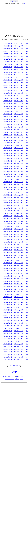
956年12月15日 (18, 56)
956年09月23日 (7, 129)
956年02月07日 (18, 328)
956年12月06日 (18, 64)
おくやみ (13, 376)
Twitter (21, 379)
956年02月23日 (7, 315)
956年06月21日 (18, 210)
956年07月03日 (18, 200)
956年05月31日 (18, 229)
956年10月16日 (18, 108)
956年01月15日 (7, 349)
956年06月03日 (18, 226)
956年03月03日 (7, 307)
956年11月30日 (18, 69)
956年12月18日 (18, 54)
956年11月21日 (18, 77)
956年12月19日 (7, 54)
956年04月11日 (7, 273)
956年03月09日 (7, 302)
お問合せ (17, 379)
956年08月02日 (18, 174)
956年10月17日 (7, 108)
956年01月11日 (18, 352)
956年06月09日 (18, 221)
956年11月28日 (7, 72)
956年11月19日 (7, 80)
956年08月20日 (18, 158)
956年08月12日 (7, 166)
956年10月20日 (7, 106)
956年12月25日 (7, 48)
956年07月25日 (7, 182)
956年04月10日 (18, 273)
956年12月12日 (18, 59)
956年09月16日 (18, 135)
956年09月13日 (18, 137)
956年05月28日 (18, 231)
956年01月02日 (18, 359)
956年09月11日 (7, 140)
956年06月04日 (7, 226)
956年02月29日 (7, 310)
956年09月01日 (18, 148)
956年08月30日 (7, 150)
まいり (14, 1)
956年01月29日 (18, 336)
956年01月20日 (18, 344)
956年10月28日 (18, 98)
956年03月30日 (7, 284)
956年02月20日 (7, 318)
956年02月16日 (18, 320)
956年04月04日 (18, 278)
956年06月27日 (18, 205)
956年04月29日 (7, 257)
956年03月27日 (7, 286)
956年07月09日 (18, 195)
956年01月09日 (7, 354)
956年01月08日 (18, 354)
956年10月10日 (18, 114)
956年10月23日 (7, 103)
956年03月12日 (7, 299)
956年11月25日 (7, 75)
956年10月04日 (18, 119)
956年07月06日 (18, 197)
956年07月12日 (18, 192)
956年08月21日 (7, 158)
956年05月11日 (7, 247)
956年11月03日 (18, 93)
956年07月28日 (7, 179)
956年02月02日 (7, 333)
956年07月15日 (18, 190)
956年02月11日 (7, 325)
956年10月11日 (7, 114)
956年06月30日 (18, 203)
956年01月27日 (7, 339)
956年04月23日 (7, 263)
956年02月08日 (7, 328)
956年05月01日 (18, 255)
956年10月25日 (18, 101)
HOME (14, 372)
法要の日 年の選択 (14, 366)
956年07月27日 (18, 179)
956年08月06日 (7, 171)
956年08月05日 (18, 171)
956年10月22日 (18, 103)
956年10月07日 (18, 116)
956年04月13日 (18, 271)
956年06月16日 (7, 216)
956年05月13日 (18, 244)
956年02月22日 (18, 315)
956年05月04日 (18, 252)
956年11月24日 (18, 75)
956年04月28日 (18, 257)
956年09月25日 (18, 127)
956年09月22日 (18, 129)
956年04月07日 (18, 276)
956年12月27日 (18, 46)
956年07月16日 (7, 190)
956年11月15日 (18, 82)
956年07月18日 (18, 187)
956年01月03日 (7, 359)
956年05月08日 (7, 250)
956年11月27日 (18, 72)
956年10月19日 (18, 106)
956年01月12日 (7, 352)
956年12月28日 (7, 46)
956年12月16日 (7, 56)
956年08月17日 (18, 161)
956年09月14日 (7, 137)
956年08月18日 (7, 161)
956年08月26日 (18, 153)
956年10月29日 (7, 98)
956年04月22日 (18, 263)
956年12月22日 (7, 51)
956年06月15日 (18, 216)
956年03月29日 (18, 284)
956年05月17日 (7, 242)
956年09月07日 (18, 142)
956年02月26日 (7, 312)
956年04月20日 (7, 265)
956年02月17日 (7, 320)
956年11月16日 (7, 82)
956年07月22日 (7, 184)
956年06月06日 (18, 223)
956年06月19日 (7, 213)
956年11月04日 (7, 93)
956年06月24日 (18, 208)
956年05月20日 (7, 239)
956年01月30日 (7, 336)
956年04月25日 (18, 260)
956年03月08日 (18, 302)
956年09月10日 (18, 140)
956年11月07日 (7, 90)
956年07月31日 (7, 176)
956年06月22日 (7, 210)
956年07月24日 (18, 182)
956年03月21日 (7, 291)
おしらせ (21, 376)
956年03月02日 (18, 307)
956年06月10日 (7, 221)
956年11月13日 (7, 85)
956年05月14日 (7, 244)
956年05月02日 (7, 255)
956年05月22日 (18, 237)
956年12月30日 (18, 43)
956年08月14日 (18, 163)
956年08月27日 (7, 153)
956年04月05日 (7, 278)
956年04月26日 (7, 260)
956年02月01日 (18, 333)
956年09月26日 (7, 127)
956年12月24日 (18, 48)
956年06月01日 (7, 229)
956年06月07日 (7, 223)
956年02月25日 (18, 312)
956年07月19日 (7, 187)
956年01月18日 (7, 346)
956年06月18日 (18, 213)
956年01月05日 (18, 357)
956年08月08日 (18, 169)
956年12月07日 (7, 64)
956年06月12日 (18, 218)
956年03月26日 (18, 286)
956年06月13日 (7, 218)
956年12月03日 (18, 67)
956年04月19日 (18, 265)
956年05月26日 (7, 234)
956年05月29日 (7, 231)
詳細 (24, 3)
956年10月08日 (7, 116)
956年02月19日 (18, 318)
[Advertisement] (14, 19)
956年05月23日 (7, 237)
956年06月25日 (7, 208)
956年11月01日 (7, 95)
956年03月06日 (7, 305)
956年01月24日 (7, 341)
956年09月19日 (18, 132)
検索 (9, 376)
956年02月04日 (18, 331)
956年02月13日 (18, 323)
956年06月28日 (7, 205)
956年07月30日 (18, 176)
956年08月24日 (7, 156)
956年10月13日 (18, 111)
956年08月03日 (7, 174)
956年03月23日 (18, 289)
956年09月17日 (7, 135)
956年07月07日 (7, 197)
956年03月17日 (18, 294)
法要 (17, 376)
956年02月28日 (18, 310)
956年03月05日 (18, 305)
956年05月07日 (18, 250)
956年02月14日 (7, 323)
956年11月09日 (18, 88)
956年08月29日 (18, 150)
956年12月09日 (18, 61)
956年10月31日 (18, 95)
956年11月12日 (18, 85)
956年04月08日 (7, 276)
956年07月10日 (7, 195)
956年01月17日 (18, 346)
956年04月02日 (7, 281)
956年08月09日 (7, 169)
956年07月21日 (18, 184)
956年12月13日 (7, 59)
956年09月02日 (7, 148)
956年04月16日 (18, 268)
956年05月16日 (18, 242)
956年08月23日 (18, 156)
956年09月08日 (7, 142)
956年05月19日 (18, 239)
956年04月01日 (18, 281)
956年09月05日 (7, 145)
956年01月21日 (7, 344)
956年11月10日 (7, 88)
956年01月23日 (18, 341)
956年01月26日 (18, 339)
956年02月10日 (18, 325)
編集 (6, 376)
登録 (3, 376)
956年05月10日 (18, 247)
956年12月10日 (7, 61)
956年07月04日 (7, 200)
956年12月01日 (7, 69)
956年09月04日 (18, 145)
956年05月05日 (7, 252)
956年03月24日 (7, 289)
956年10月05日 (7, 119)
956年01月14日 (18, 349)
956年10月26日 (7, 101)
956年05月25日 (18, 234)
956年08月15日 (7, 163)
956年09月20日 (7, 132)
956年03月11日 (18, 299)
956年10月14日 (7, 111)
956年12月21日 (18, 51)
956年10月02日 (7, 122)
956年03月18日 (7, 294)
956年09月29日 (7, 124)
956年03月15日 (7, 297)
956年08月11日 (18, 166)
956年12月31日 (7, 43)
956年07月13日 (7, 192)
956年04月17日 (7, 268)
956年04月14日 (7, 271)
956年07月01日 (7, 203)
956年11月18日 (18, 80)
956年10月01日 (18, 122)
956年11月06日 (18, 90)
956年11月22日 (7, 77)
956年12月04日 (7, 67)
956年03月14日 (18, 297)
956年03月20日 (18, 291)
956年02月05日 (7, 331)
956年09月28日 (18, 124)
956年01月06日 (7, 357)
